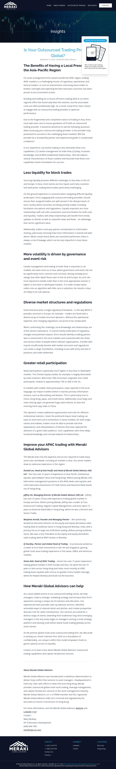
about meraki (59, 5)
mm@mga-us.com (32, 730)
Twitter (75, 749)
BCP (98, 764)
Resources (92, 5)
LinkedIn (28, 711)
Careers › (48, 755)
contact (105, 5)
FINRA (58, 764)
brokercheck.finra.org (73, 764)
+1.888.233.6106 (51, 749)
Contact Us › (49, 752)
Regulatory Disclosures (88, 764)
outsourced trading (77, 5)
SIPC (64, 764)
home (49, 5)
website (79, 708)
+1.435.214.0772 (51, 745)
